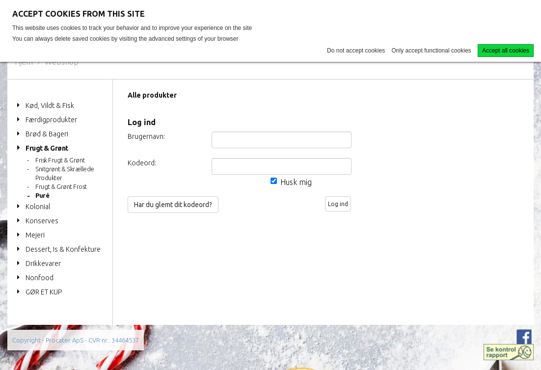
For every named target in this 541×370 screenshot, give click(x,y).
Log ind (338, 204)
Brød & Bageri (47, 134)
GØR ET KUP (44, 292)
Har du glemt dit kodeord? (173, 205)
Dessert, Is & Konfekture (63, 249)
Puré (42, 195)
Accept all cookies (505, 50)
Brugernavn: (146, 136)
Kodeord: (142, 163)
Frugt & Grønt (47, 148)
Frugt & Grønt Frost (61, 186)
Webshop (62, 61)
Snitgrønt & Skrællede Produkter (64, 173)
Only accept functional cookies (431, 50)
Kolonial (38, 207)
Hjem (24, 61)
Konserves (42, 221)
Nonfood (40, 278)
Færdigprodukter (51, 120)
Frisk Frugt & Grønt (60, 160)
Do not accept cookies (356, 50)
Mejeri (35, 235)
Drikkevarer (43, 263)
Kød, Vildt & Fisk (50, 105)
